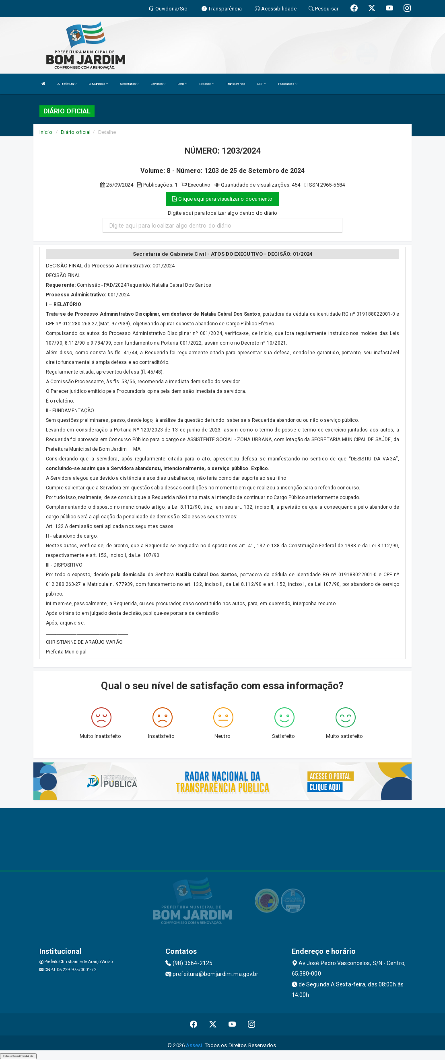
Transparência (235, 84)
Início (45, 132)
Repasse (206, 84)
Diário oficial (76, 132)
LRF (261, 84)
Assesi (194, 1045)
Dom (182, 84)
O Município (98, 84)
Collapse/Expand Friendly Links (18, 1056)
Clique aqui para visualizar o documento (222, 199)
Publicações (287, 84)
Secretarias (129, 84)
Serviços (157, 84)
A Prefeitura (67, 84)
